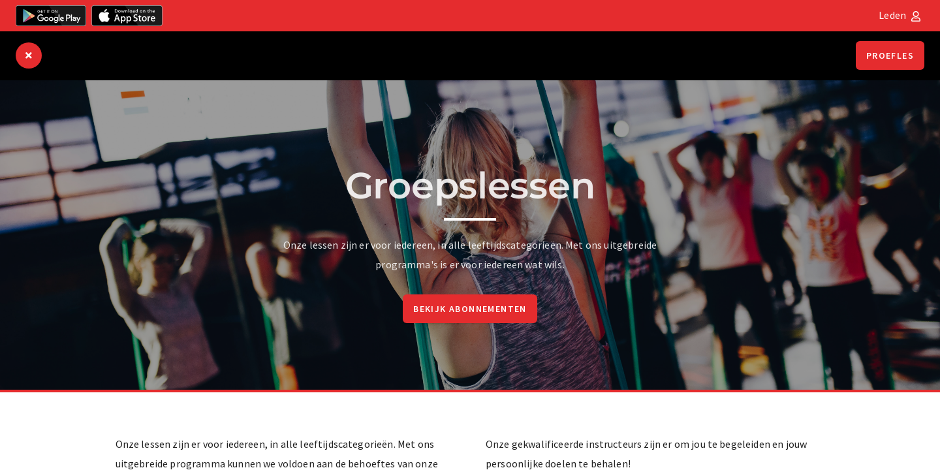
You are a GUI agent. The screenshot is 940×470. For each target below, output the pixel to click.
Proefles (890, 55)
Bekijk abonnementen (470, 309)
